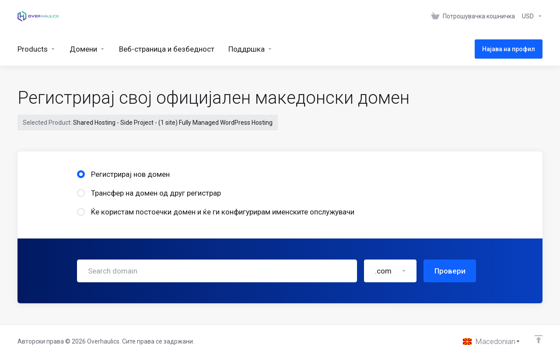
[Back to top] (539, 339)
